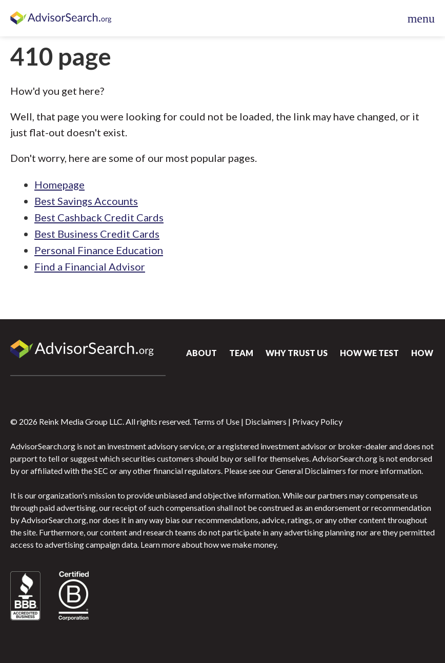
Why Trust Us (297, 353)
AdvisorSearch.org (61, 18)
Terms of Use (216, 421)
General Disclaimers (310, 470)
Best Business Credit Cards (96, 233)
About (201, 353)
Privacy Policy (317, 421)
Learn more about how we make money (208, 544)
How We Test (369, 353)
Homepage (59, 184)
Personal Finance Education (98, 250)
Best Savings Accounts (86, 201)
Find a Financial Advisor (89, 266)
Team (241, 353)
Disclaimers (266, 421)
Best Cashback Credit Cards (99, 217)
